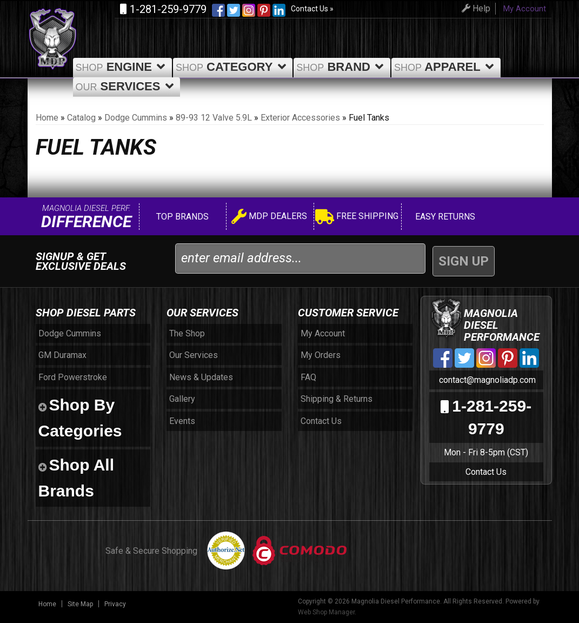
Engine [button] (122, 67)
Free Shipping (356, 217)
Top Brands (181, 216)
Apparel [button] (446, 67)
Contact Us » (312, 8)
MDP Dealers (269, 217)
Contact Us (486, 472)
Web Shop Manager (326, 612)
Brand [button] (342, 67)
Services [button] (127, 86)
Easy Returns (444, 216)
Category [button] (233, 67)
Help (474, 8)
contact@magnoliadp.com (486, 380)
